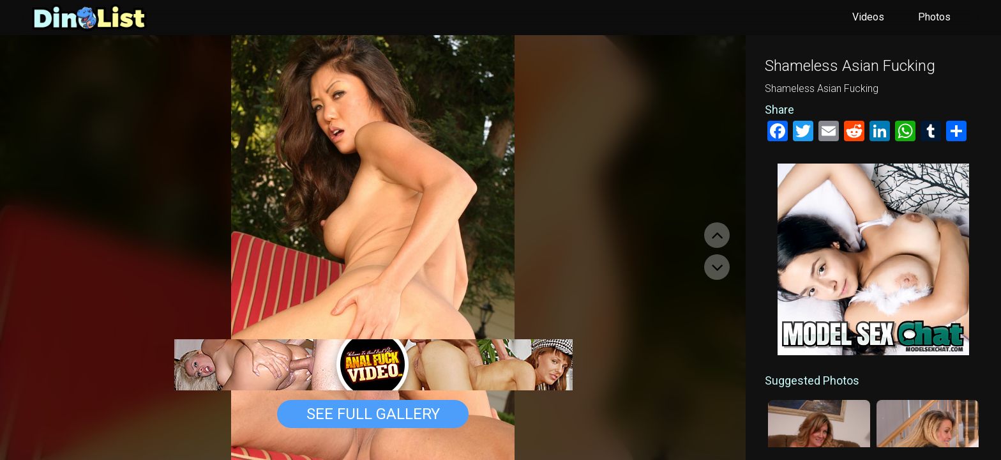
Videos (868, 17)
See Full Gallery (373, 414)
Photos (934, 17)
